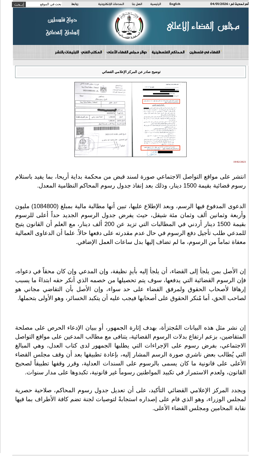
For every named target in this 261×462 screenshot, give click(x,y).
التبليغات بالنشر (67, 51)
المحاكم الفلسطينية (169, 51)
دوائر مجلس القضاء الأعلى (128, 51)
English (174, 3)
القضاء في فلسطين (205, 51)
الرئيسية (155, 3)
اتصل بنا (137, 3)
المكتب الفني (92, 51)
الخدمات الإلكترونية (111, 3)
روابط (74, 3)
